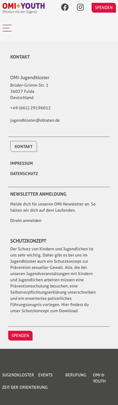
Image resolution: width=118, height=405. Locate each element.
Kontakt (24, 146)
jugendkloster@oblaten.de (35, 120)
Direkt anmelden (25, 220)
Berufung (75, 375)
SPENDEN (104, 7)
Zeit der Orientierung (25, 387)
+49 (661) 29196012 (30, 107)
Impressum (21, 163)
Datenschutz (24, 173)
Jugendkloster (18, 375)
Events (45, 375)
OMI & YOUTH (99, 378)
